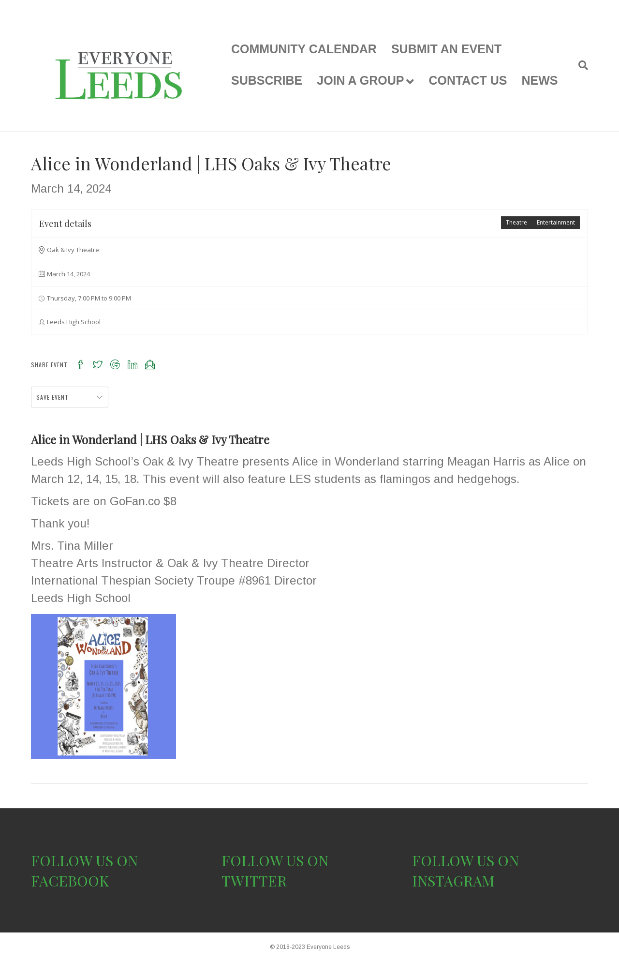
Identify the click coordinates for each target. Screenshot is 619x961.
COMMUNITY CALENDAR (304, 49)
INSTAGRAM (453, 880)
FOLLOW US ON (84, 860)
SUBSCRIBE (266, 80)
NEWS (539, 80)
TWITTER (254, 880)
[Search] (579, 65)
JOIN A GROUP (360, 80)
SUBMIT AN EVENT (446, 49)
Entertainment (556, 222)
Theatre (516, 222)
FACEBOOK (70, 880)
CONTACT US (467, 80)
